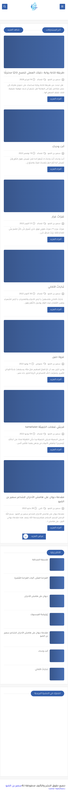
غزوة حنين (58, 357)
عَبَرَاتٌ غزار (58, 217)
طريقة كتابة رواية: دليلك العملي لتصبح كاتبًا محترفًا (34, 73)
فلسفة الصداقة (40, 560)
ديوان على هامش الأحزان (36, 596)
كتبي (42, 509)
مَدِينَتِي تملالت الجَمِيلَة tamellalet (44, 427)
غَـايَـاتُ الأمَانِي (56, 287)
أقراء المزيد (55, 99)
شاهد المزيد (13, 30)
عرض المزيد (34, 537)
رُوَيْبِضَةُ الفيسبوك (39, 615)
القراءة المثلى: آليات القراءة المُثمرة (31, 578)
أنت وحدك (58, 146)
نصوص (41, 364)
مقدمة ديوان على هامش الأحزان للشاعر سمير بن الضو (35, 499)
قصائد (41, 80)
